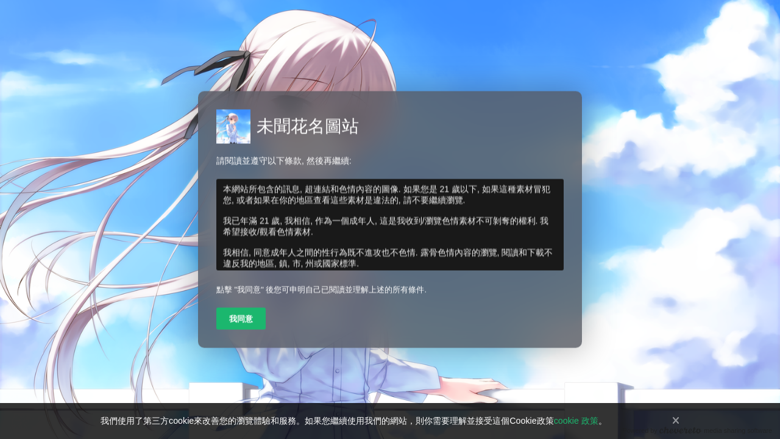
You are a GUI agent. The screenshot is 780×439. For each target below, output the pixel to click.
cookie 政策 (576, 421)
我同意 (241, 319)
